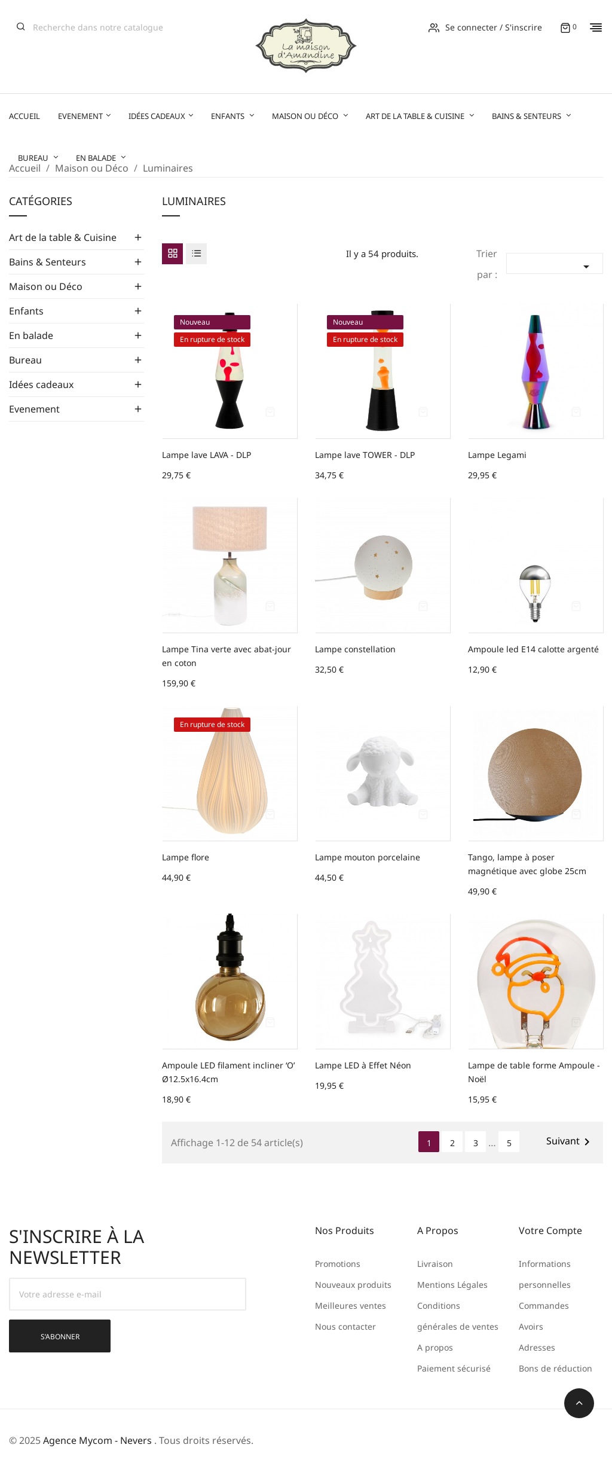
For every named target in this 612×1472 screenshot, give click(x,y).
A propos (435, 1347)
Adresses (537, 1347)
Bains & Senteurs (47, 261)
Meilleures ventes (350, 1305)
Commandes (544, 1305)
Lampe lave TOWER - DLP (365, 454)
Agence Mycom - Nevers (97, 1440)
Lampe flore (185, 857)
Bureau (25, 360)
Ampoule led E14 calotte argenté (533, 649)
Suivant (570, 1141)
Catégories (40, 202)
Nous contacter (345, 1326)
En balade (31, 335)
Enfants (26, 310)
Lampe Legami (497, 454)
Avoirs (531, 1326)
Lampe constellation (355, 649)
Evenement (34, 409)
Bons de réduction (555, 1368)
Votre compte (550, 1230)
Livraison (435, 1263)
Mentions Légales (452, 1284)
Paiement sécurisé (454, 1368)
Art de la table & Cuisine (63, 237)
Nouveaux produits (353, 1284)
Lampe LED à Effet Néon (363, 1065)
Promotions (337, 1263)
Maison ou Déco (45, 286)
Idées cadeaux (41, 384)
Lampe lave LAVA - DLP (206, 454)
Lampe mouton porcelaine (367, 857)
